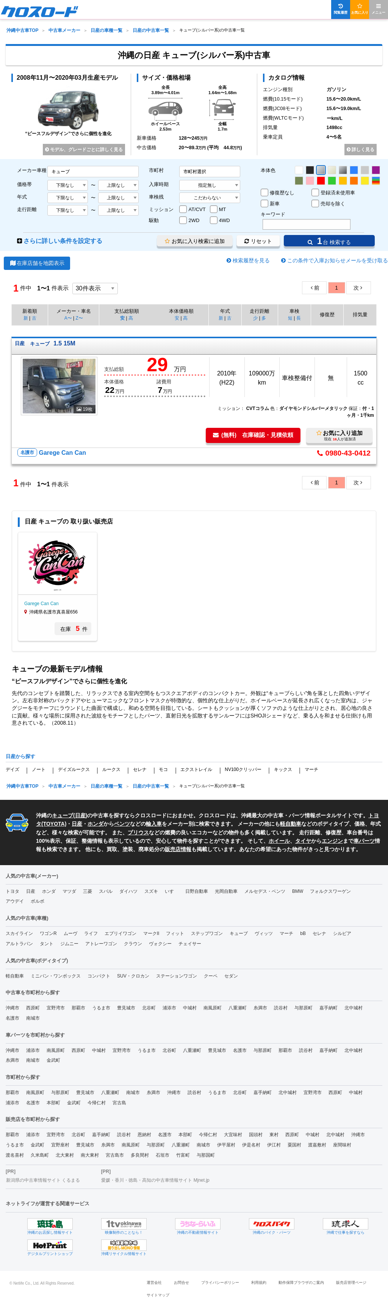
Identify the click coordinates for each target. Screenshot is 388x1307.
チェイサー (189, 943)
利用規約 (258, 1282)
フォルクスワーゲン (330, 891)
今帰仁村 (97, 1102)
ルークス (111, 769)
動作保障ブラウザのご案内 (301, 1282)
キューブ (62, 815)
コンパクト (99, 976)
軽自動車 (290, 824)
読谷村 (281, 1008)
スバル (106, 891)
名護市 (12, 1018)
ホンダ (95, 824)
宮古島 (119, 1102)
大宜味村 (233, 1134)
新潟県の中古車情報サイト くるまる (43, 1180)
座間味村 (342, 1145)
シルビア (342, 933)
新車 (275, 204)
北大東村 (65, 1155)
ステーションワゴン (176, 976)
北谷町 (149, 1008)
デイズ (12, 769)
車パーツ (364, 841)
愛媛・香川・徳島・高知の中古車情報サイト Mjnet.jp (155, 1180)
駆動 (154, 220)
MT (222, 209)
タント (46, 943)
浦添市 (169, 1008)
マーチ (311, 769)
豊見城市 (126, 1008)
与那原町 (303, 1008)
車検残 (156, 197)
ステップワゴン (207, 933)
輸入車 (154, 824)
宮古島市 (115, 1155)
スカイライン (19, 933)
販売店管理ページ (351, 1282)
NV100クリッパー (243, 769)
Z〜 (79, 318)
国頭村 (256, 1134)
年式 (22, 197)
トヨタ (12, 891)
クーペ (210, 976)
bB (303, 933)
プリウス (138, 832)
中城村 (190, 1008)
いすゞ (171, 891)
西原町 (33, 1008)
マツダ (69, 891)
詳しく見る (360, 149)
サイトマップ (158, 1295)
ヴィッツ (264, 933)
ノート (38, 769)
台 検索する (329, 241)
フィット (175, 933)
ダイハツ (128, 891)
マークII (151, 933)
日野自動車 (196, 891)
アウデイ (15, 901)
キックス (283, 769)
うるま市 (101, 1008)
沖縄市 (12, 1008)
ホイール (279, 841)
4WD (224, 220)
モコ (163, 769)
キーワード (273, 214)
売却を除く (333, 204)
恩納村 (144, 1134)
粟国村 (294, 1145)
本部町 (53, 1102)
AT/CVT (196, 209)
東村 (273, 1134)
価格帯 (24, 184)
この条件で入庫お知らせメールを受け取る (337, 260)
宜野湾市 (56, 1008)
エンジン (332, 841)
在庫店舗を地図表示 (36, 263)
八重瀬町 (237, 1008)
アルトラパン (19, 943)
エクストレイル (196, 769)
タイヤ (303, 841)
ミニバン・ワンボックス (56, 976)
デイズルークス (74, 769)
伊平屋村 (226, 1145)
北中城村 (353, 1008)
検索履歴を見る (251, 260)
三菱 (87, 891)
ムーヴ (70, 933)
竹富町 (183, 1155)
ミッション (161, 209)
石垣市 (162, 1155)
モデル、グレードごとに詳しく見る (84, 149)
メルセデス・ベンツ (264, 891)
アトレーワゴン (101, 943)
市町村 (156, 170)
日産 (80, 815)
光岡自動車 (226, 891)
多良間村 (140, 1155)
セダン (231, 976)
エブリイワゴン (120, 933)
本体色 (268, 170)
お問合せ (181, 1282)
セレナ (140, 769)
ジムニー (69, 943)
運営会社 (154, 1282)
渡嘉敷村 (317, 1145)
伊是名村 (251, 1145)
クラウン (133, 943)
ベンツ (122, 824)
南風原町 (212, 1008)
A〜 (68, 318)
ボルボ (37, 901)
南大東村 (90, 1155)
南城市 (33, 1018)
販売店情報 (178, 849)
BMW (297, 891)
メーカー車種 (32, 170)
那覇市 (78, 1008)
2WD (193, 220)
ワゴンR (48, 933)
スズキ (151, 891)
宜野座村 (60, 1145)
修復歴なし (282, 192)
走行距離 (27, 209)
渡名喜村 (15, 1155)
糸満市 (260, 1008)
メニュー (378, 8)
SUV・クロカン (133, 976)
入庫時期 (159, 184)
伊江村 (274, 1145)
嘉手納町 (328, 1008)
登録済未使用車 (338, 192)
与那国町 (206, 1155)
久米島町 (40, 1155)
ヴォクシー (160, 943)
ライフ (91, 933)
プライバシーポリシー (220, 1282)
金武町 (53, 1060)
